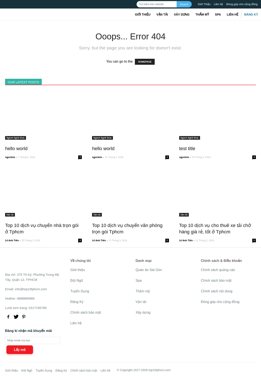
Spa (218, 14)
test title (187, 148)
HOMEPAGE (144, 61)
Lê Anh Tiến (12, 240)
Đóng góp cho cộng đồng (242, 4)
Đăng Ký (251, 14)
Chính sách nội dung (216, 291)
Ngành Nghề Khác (15, 137)
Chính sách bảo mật (85, 312)
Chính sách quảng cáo (218, 270)
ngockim (10, 157)
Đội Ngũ (76, 280)
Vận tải (162, 14)
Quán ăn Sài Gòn (149, 270)
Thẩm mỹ (202, 14)
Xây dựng (181, 14)
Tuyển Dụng (79, 291)
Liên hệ (218, 4)
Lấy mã (20, 350)
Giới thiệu (142, 14)
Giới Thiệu (204, 4)
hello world (16, 148)
